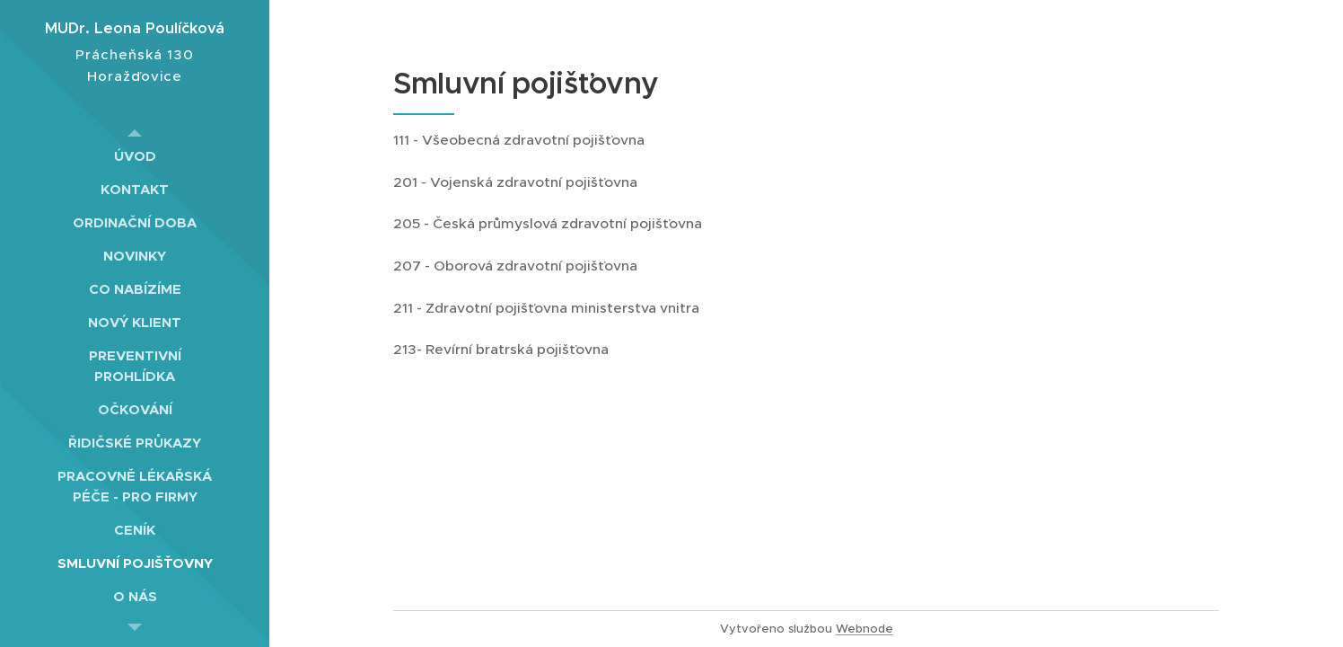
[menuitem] (134, 156)
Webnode (864, 628)
